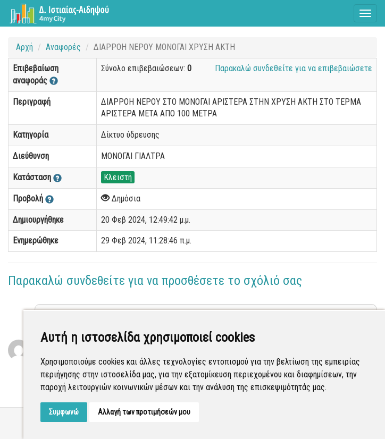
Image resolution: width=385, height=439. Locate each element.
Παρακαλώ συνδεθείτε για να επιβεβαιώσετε (293, 68)
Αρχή (24, 47)
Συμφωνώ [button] (64, 412)
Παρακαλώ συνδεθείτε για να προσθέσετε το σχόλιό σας (155, 280)
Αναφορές (63, 47)
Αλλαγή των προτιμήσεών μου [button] (144, 412)
